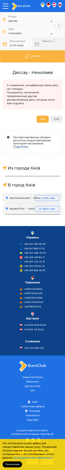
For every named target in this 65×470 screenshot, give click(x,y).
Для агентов (32, 386)
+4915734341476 (33, 293)
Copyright (32, 419)
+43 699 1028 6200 (35, 325)
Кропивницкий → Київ (32, 198)
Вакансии (32, 381)
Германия (32, 282)
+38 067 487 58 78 (35, 244)
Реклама (32, 410)
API (32, 390)
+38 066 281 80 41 (34, 257)
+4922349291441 (33, 302)
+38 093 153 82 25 (34, 266)
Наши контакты (32, 377)
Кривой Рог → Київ (32, 209)
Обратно (48, 41)
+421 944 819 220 (34, 347)
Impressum (32, 415)
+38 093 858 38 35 (34, 270)
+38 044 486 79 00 (35, 252)
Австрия (32, 318)
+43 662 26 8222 (34, 329)
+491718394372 (32, 306)
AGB (32, 401)
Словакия (32, 341)
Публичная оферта (32, 406)
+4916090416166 (33, 297)
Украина (32, 237)
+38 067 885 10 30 (34, 248)
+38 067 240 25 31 (34, 261)
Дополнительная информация (32, 457)
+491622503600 (33, 289)
